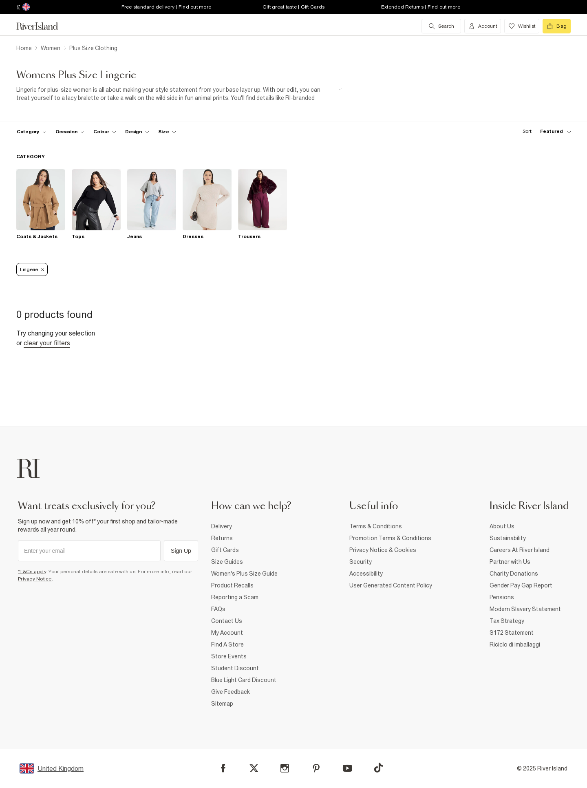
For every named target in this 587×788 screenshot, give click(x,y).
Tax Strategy (507, 621)
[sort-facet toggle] (544, 131)
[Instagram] (284, 768)
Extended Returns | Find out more (420, 7)
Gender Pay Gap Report (521, 585)
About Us (502, 526)
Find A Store (227, 644)
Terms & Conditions (375, 526)
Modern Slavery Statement (525, 609)
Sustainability (508, 538)
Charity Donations (514, 573)
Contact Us (226, 621)
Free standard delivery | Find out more (166, 7)
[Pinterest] (316, 768)
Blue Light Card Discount (243, 680)
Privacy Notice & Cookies (382, 550)
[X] (254, 768)
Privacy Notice (35, 579)
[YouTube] (347, 768)
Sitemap (222, 703)
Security (360, 561)
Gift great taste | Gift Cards (293, 7)
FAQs (218, 609)
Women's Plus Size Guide (244, 573)
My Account (227, 632)
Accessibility (366, 573)
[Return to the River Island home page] (43, 26)
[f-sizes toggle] (167, 131)
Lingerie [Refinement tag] (32, 269)
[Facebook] (223, 768)
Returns (222, 538)
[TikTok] (378, 768)
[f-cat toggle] (31, 131)
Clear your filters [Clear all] (47, 343)
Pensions (502, 597)
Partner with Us (510, 561)
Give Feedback (230, 692)
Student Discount (235, 668)
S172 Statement (512, 632)
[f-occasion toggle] (70, 131)
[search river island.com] (441, 26)
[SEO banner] (179, 94)
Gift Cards (225, 550)
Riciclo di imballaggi (515, 644)
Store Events (229, 656)
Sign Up (181, 550)
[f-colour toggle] (105, 131)
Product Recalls (232, 585)
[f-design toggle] (136, 131)
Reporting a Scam (234, 597)
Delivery (221, 526)
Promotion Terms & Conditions (390, 538)
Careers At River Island (519, 550)
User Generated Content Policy (390, 585)
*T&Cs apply (32, 571)
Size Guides (227, 561)
